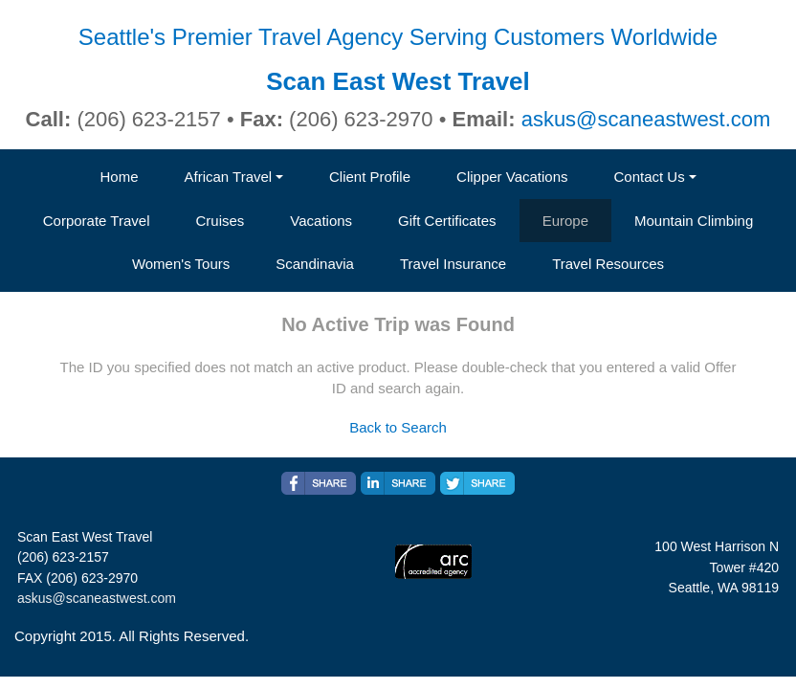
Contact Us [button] (649, 176)
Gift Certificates (447, 220)
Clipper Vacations (511, 176)
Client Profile (369, 176)
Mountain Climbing (693, 220)
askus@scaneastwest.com (646, 119)
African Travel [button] (228, 176)
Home (119, 176)
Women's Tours (181, 264)
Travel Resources (608, 264)
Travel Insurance (453, 264)
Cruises (219, 220)
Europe (565, 220)
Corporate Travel (96, 220)
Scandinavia (315, 264)
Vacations (321, 220)
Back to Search (398, 427)
